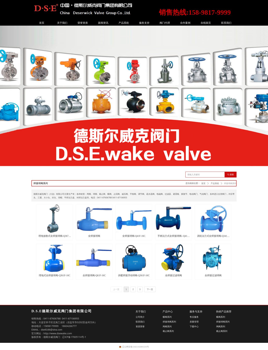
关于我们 (62, 23)
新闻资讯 (103, 23)
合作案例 (185, 23)
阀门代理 (165, 23)
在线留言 (206, 23)
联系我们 (226, 23)
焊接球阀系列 (230, 183)
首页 (41, 23)
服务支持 (144, 23)
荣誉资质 (83, 23)
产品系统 (124, 23)
